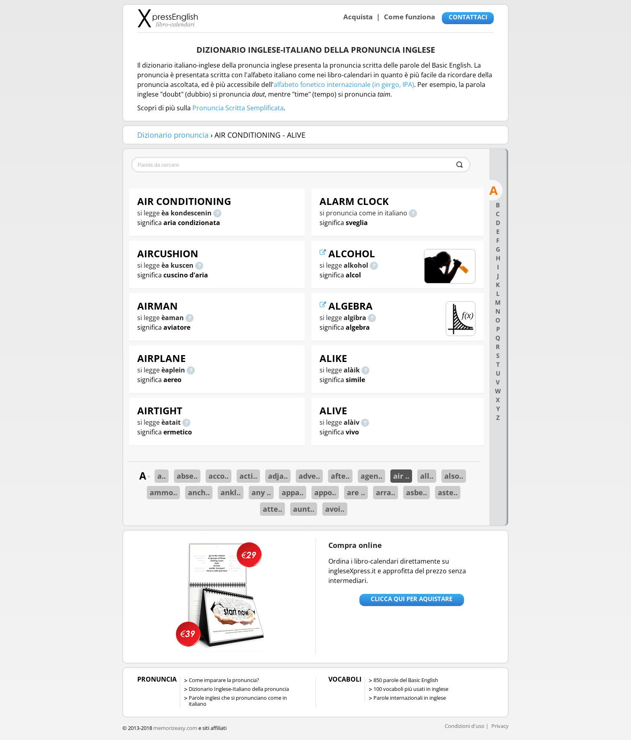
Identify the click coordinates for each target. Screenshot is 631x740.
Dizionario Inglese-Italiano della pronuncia (239, 688)
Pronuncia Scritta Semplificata (238, 107)
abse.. (187, 476)
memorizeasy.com (175, 728)
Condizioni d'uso (465, 726)
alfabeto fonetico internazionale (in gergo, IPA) (344, 84)
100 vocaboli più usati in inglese (410, 688)
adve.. (309, 476)
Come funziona (409, 16)
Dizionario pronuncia (172, 135)
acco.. (218, 476)
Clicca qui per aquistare (411, 599)
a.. (161, 476)
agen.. (371, 476)
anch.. (199, 492)
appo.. (325, 492)
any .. (261, 492)
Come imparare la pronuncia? (224, 680)
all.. (426, 476)
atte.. (272, 509)
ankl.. (231, 492)
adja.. (278, 476)
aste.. (448, 492)
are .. (356, 492)
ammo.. (163, 492)
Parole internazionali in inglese (409, 697)
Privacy (500, 726)
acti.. (248, 476)
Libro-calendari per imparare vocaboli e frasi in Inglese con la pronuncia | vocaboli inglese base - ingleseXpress (167, 18)
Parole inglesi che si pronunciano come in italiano (238, 700)
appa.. (292, 492)
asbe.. (416, 492)
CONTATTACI (468, 17)
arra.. (385, 492)
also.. (453, 476)
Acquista (358, 16)
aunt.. (303, 509)
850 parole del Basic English (405, 680)
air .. (401, 476)
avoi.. (334, 509)
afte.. (340, 476)
